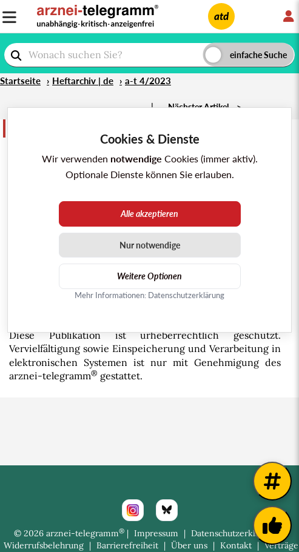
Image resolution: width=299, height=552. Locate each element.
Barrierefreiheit (127, 545)
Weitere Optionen (149, 276)
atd (221, 16)
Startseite (20, 80)
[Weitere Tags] (272, 481)
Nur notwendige (149, 245)
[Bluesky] (167, 510)
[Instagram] (133, 510)
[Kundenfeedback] (272, 525)
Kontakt (236, 545)
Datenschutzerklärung (234, 533)
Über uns (189, 545)
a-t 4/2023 (148, 80)
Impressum (156, 533)
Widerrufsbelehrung (44, 545)
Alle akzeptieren (149, 213)
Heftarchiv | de (82, 80)
